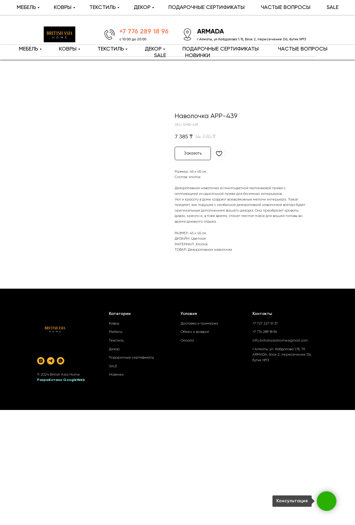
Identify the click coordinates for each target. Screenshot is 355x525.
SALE (160, 55)
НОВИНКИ (197, 55)
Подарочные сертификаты (131, 357)
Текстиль (116, 340)
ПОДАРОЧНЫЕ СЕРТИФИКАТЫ (220, 49)
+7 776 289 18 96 (264, 332)
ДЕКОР (153, 49)
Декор (114, 349)
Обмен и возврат (195, 332)
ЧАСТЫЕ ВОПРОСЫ (302, 49)
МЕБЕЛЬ (28, 49)
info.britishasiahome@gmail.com (280, 340)
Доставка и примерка (199, 323)
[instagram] (41, 361)
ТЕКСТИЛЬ (110, 49)
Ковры (114, 323)
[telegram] (50, 361)
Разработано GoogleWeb (61, 380)
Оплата (187, 340)
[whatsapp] (60, 361)
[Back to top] (8, 67)
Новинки (116, 374)
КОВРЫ (68, 49)
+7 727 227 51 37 (265, 323)
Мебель (115, 332)
